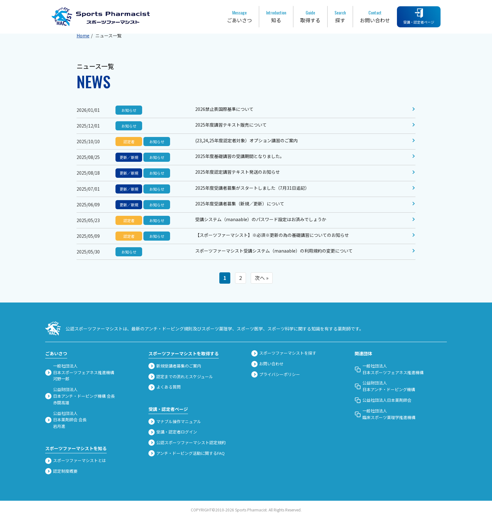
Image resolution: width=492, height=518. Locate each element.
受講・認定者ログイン (172, 432)
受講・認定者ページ (418, 16)
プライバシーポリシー (275, 374)
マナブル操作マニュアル (174, 421)
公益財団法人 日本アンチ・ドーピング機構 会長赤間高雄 (80, 396)
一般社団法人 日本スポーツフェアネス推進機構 (389, 369)
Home (83, 35)
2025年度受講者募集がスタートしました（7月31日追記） (252, 188)
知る (276, 16)
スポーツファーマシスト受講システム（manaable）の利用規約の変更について (274, 251)
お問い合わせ (375, 16)
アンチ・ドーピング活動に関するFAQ (186, 453)
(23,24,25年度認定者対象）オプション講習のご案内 (246, 140)
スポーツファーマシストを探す (283, 353)
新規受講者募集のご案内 (174, 366)
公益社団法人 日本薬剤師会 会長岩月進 (66, 419)
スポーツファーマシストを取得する (183, 353)
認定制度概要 (61, 471)
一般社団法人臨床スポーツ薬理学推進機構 (385, 414)
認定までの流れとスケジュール (180, 377)
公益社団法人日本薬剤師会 (383, 400)
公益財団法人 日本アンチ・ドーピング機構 (385, 386)
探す (340, 16)
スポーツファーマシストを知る (76, 448)
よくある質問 (164, 387)
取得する (310, 16)
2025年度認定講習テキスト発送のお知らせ (237, 172)
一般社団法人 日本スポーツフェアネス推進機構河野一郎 (79, 372)
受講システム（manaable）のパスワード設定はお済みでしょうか (260, 219)
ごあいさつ (239, 16)
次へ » (262, 277)
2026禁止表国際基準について (224, 109)
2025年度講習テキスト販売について (231, 125)
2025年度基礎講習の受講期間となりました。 (239, 156)
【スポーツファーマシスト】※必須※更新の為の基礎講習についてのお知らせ (272, 235)
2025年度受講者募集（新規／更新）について (239, 203)
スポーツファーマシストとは (75, 460)
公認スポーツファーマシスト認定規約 (187, 442)
